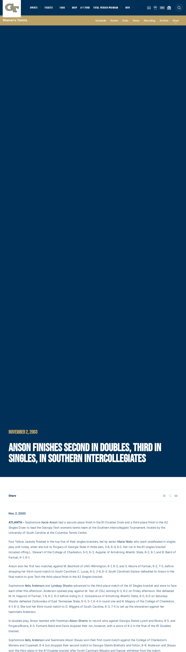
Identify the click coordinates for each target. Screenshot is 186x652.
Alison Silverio (78, 624)
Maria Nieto (125, 545)
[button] (179, 9)
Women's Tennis (15, 23)
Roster (114, 23)
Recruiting (149, 23)
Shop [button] (78, 9)
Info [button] (133, 9)
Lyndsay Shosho (62, 589)
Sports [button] (34, 9)
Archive (164, 23)
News (136, 23)
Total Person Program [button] (110, 9)
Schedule (100, 23)
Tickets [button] (50, 9)
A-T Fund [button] (89, 9)
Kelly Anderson (35, 589)
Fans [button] (65, 9)
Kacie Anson (49, 525)
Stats (125, 23)
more (176, 23)
